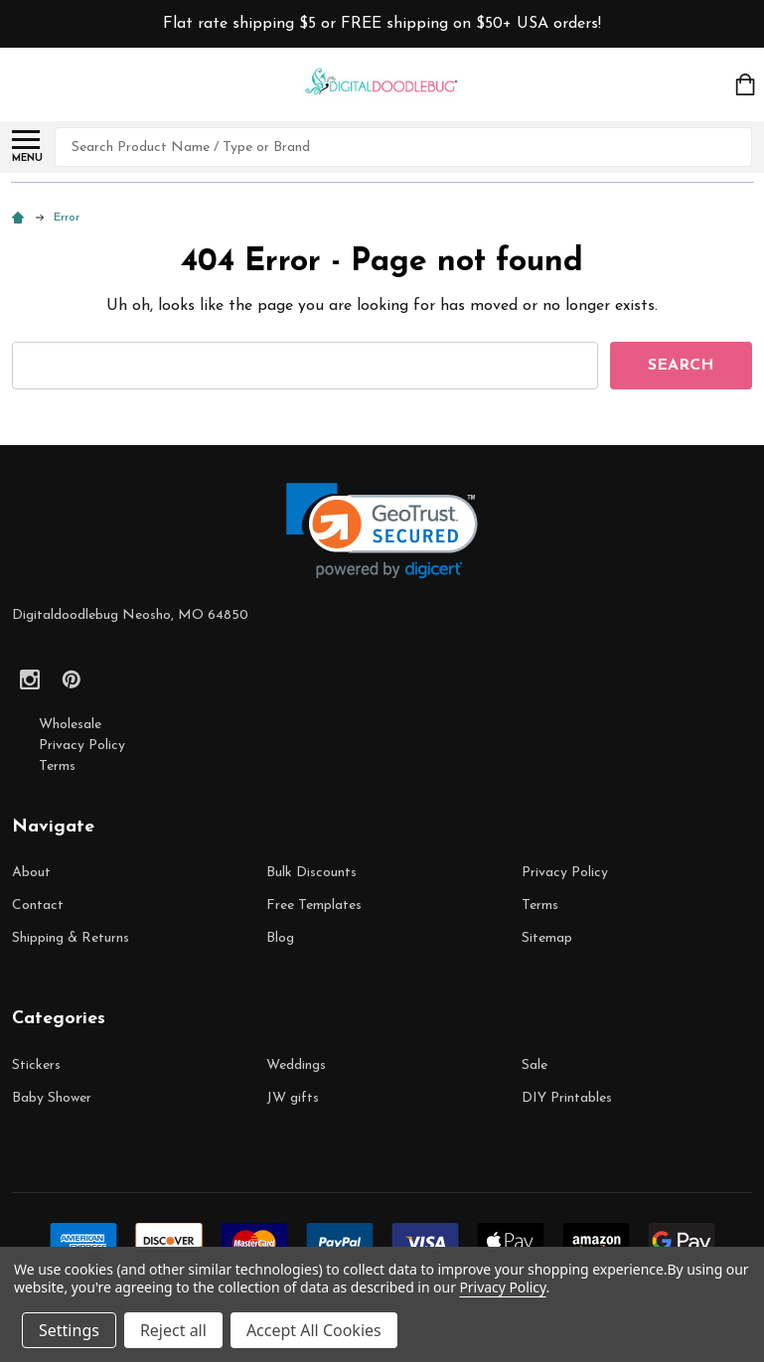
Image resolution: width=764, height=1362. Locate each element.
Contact (38, 905)
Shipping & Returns (70, 938)
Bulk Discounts (311, 872)
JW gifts (292, 1098)
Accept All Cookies (314, 1330)
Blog (280, 938)
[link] (382, 531)
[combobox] (403, 147)
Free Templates (314, 905)
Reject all (173, 1330)
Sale (534, 1065)
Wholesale (70, 724)
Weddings (296, 1065)
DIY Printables (567, 1098)
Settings (69, 1330)
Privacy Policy (82, 745)
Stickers (36, 1065)
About (31, 872)
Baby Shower (51, 1098)
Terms (57, 766)
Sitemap (547, 938)
